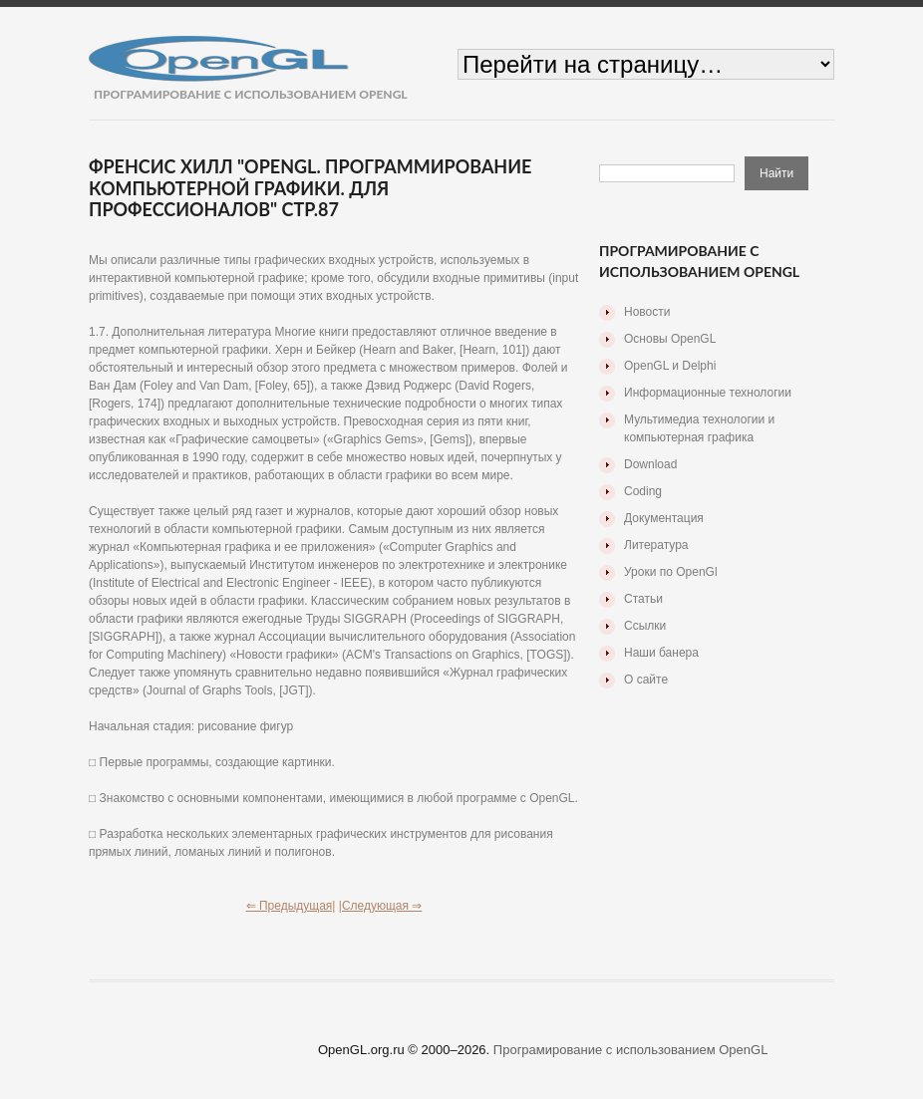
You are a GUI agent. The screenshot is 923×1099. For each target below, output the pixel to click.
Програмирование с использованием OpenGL (631, 1049)
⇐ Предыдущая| (291, 906)
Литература (656, 545)
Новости (647, 312)
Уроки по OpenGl (671, 572)
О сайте (646, 680)
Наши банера (661, 653)
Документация (664, 518)
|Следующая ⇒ (381, 906)
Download (650, 464)
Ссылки (645, 626)
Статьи (643, 599)
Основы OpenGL (670, 339)
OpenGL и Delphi (670, 366)
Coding (643, 491)
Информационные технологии (707, 393)
